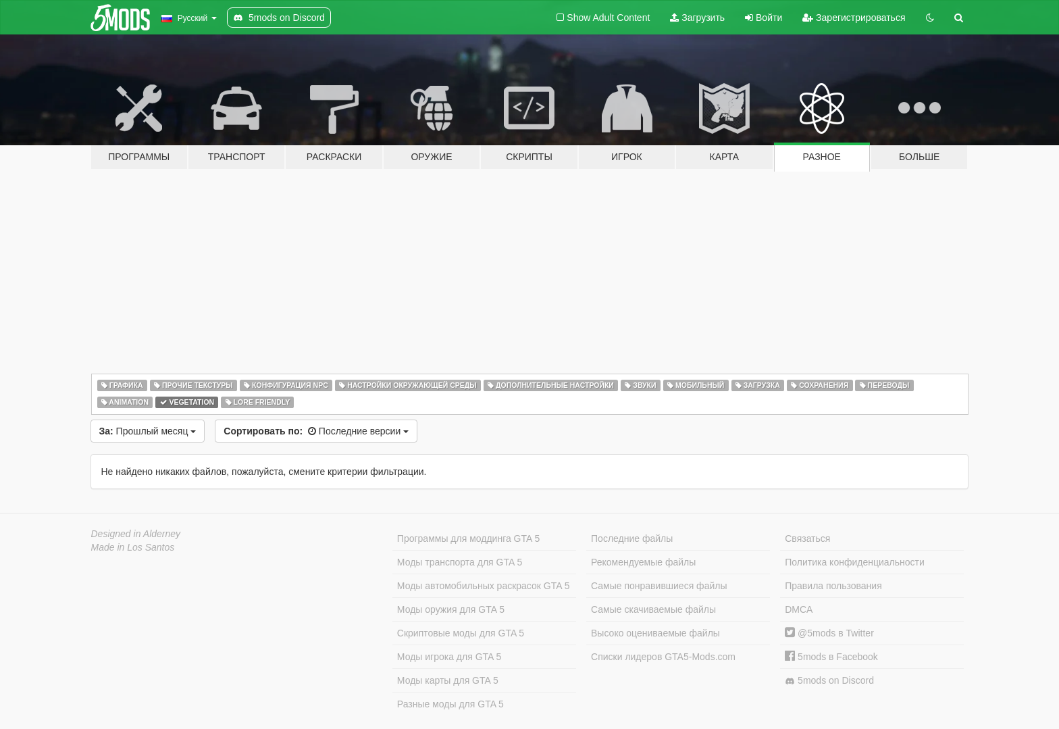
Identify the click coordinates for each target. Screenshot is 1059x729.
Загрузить (697, 17)
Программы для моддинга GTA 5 (468, 538)
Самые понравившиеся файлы (659, 585)
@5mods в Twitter (829, 633)
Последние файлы (632, 538)
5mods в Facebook (831, 657)
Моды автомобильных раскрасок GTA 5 (483, 585)
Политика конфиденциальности (855, 562)
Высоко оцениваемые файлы (655, 633)
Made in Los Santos (133, 547)
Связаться (807, 538)
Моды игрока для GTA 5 (449, 656)
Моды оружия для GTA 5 (451, 609)
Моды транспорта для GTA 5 (459, 562)
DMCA (798, 609)
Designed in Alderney (136, 533)
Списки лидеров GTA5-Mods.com (663, 656)
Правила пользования (833, 585)
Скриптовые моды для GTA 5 (460, 633)
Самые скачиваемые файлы (653, 609)
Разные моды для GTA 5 (450, 704)
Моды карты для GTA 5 (447, 680)
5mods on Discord (829, 680)
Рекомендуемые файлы (643, 562)
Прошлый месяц (148, 431)
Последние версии (316, 431)
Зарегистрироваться (853, 17)
